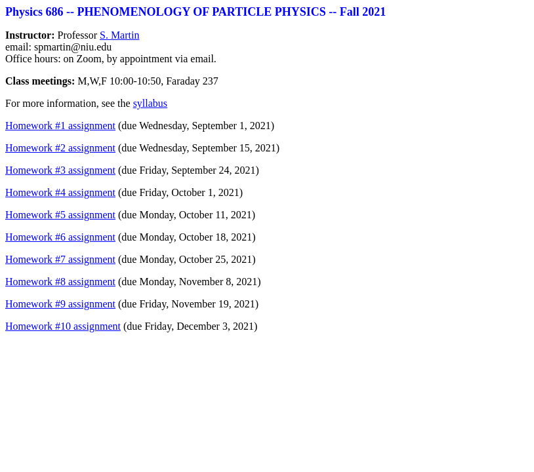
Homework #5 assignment (60, 214)
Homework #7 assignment (60, 259)
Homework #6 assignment (60, 237)
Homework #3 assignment (60, 170)
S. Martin (119, 35)
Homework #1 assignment (60, 125)
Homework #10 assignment (63, 326)
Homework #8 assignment (60, 281)
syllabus (150, 103)
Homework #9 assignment (60, 303)
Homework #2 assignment (60, 147)
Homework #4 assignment (60, 192)
